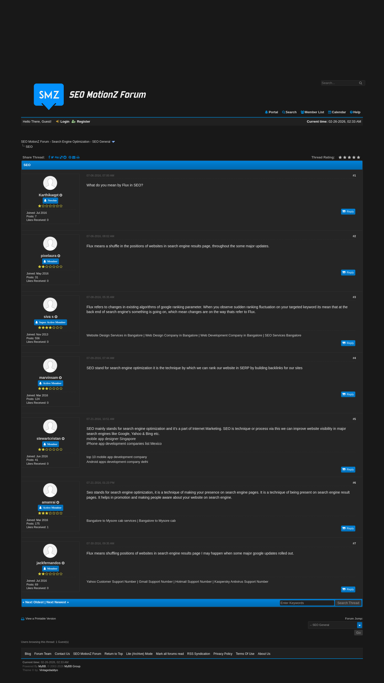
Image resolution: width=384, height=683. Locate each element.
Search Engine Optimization (71, 141)
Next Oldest (34, 602)
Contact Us (62, 654)
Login (62, 121)
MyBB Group (72, 666)
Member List (312, 112)
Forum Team (42, 654)
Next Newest (56, 602)
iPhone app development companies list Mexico (124, 444)
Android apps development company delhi (117, 462)
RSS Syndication (198, 654)
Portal (271, 112)
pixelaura (48, 256)
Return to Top (114, 654)
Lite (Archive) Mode (139, 654)
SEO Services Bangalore (283, 335)
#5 (354, 418)
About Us (264, 654)
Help (354, 112)
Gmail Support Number (156, 581)
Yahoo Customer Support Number (111, 581)
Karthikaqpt (49, 195)
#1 (354, 175)
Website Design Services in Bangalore (115, 335)
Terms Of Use (245, 654)
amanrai (49, 502)
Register (81, 121)
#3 (354, 297)
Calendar (337, 112)
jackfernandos (49, 563)
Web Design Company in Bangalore (171, 335)
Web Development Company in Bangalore (231, 335)
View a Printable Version (41, 618)
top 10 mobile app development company (117, 457)
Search (289, 112)
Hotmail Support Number (193, 581)
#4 (354, 358)
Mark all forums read (170, 654)
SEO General (101, 141)
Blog (28, 654)
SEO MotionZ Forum (35, 141)
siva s (49, 317)
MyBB (42, 666)
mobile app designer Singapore (111, 439)
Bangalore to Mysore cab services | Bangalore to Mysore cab (131, 521)
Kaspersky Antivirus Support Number (241, 581)
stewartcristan (49, 438)
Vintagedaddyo (48, 670)
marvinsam (48, 378)
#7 (354, 543)
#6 (354, 482)
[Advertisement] (192, 37)
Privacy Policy (222, 654)
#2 (354, 236)
